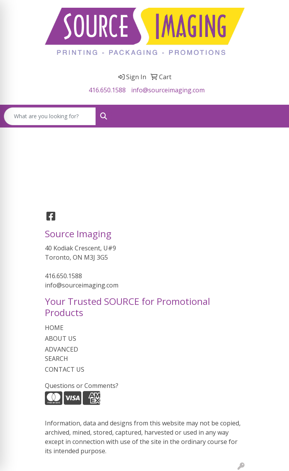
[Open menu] (273, 116)
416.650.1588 (107, 90)
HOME (54, 327)
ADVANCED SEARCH (61, 354)
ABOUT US (60, 338)
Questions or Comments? (81, 385)
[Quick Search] (50, 116)
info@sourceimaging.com (168, 90)
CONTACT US (64, 369)
